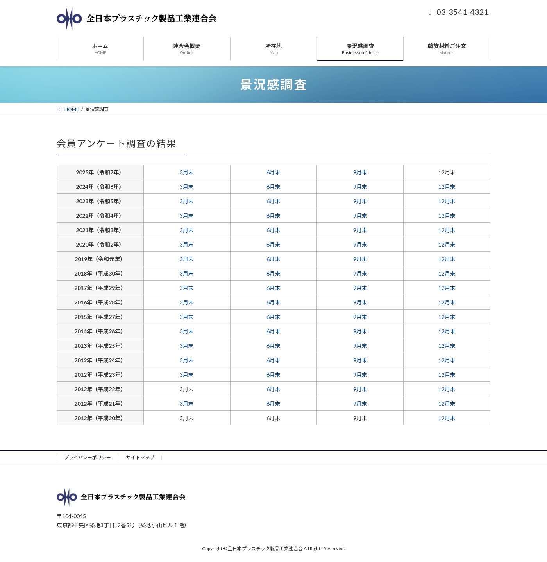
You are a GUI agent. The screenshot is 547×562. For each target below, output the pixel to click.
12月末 (447, 186)
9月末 (360, 172)
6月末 (273, 172)
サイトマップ (140, 457)
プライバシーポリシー (87, 457)
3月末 (187, 172)
